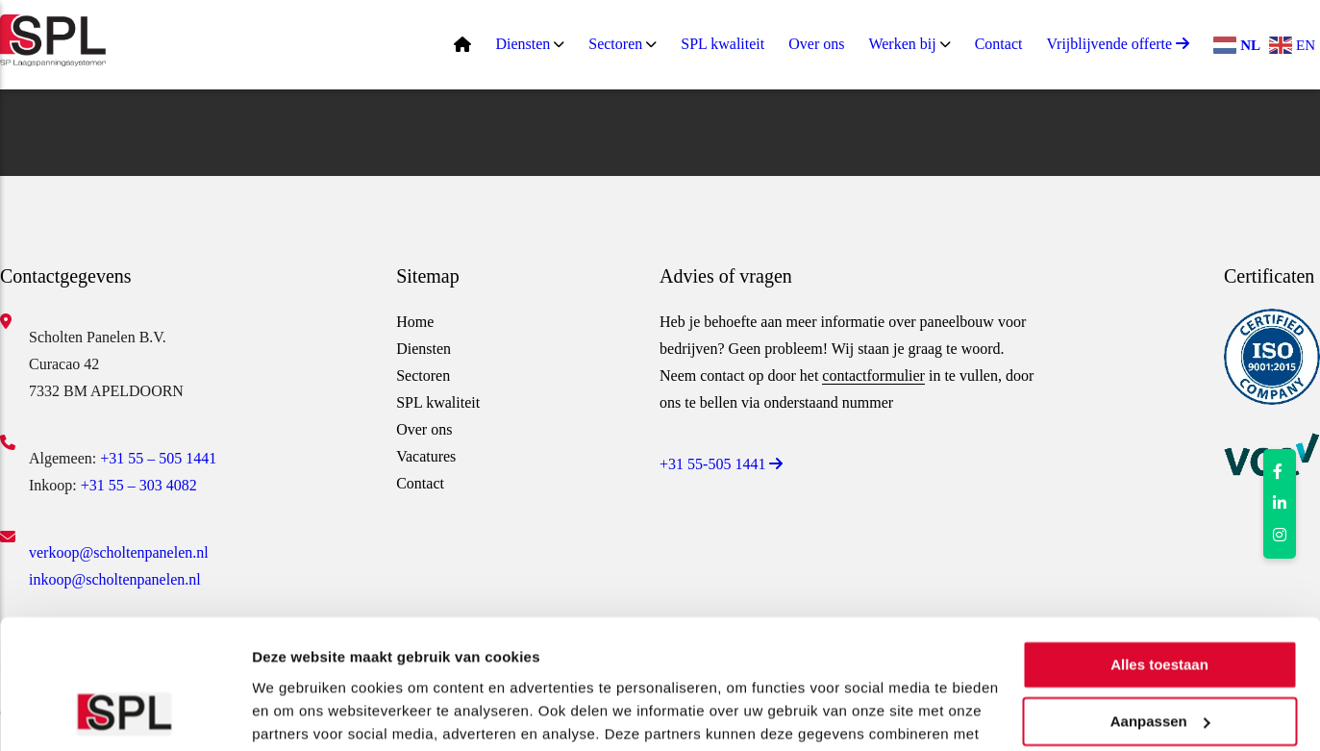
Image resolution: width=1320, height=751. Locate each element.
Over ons (816, 44)
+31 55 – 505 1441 (158, 458)
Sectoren (615, 44)
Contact (999, 44)
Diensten (522, 44)
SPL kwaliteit (722, 44)
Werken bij (901, 44)
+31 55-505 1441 (721, 464)
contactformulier (873, 375)
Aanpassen (1160, 601)
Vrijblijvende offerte (1117, 44)
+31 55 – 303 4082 (139, 485)
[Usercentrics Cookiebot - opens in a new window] (124, 713)
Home (415, 321)
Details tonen (297, 713)
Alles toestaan (1159, 546)
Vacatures (426, 456)
